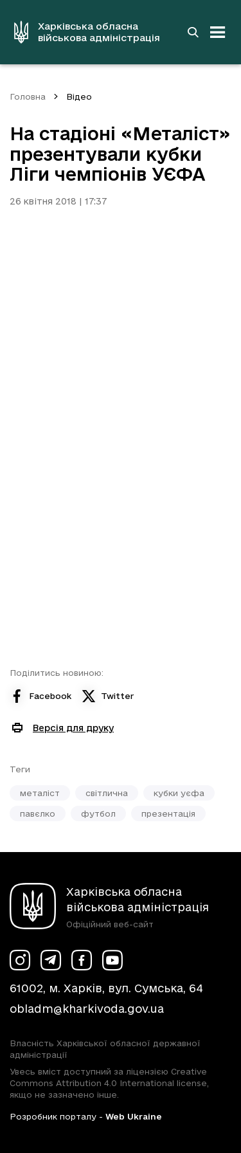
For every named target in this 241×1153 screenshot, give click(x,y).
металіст (40, 792)
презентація (168, 813)
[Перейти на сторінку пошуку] (192, 32)
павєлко (37, 813)
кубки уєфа (179, 792)
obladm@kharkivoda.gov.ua (87, 1009)
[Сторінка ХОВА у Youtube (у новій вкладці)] (112, 960)
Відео (79, 96)
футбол (98, 813)
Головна (28, 96)
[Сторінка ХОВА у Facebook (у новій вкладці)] (81, 960)
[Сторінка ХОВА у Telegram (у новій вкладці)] (50, 960)
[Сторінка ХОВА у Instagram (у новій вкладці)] (20, 960)
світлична (106, 792)
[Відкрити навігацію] (217, 32)
